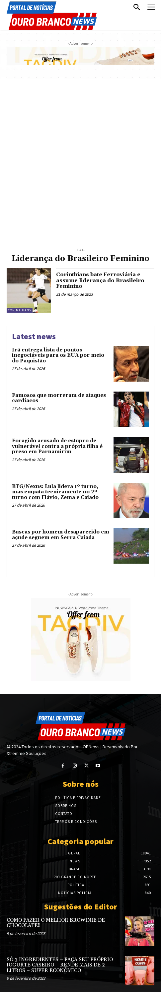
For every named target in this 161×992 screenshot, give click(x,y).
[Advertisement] (80, 162)
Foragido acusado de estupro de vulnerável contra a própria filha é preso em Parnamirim (57, 446)
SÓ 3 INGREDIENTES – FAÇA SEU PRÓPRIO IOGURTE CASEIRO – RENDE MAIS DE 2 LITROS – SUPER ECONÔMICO (60, 965)
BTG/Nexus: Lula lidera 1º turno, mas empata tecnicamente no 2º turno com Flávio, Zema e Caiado (55, 492)
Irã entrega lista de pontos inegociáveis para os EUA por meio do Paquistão (58, 355)
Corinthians (19, 310)
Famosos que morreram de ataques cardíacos (59, 398)
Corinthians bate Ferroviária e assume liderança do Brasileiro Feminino (100, 280)
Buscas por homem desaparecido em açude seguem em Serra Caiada (60, 535)
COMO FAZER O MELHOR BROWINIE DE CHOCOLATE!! (56, 923)
